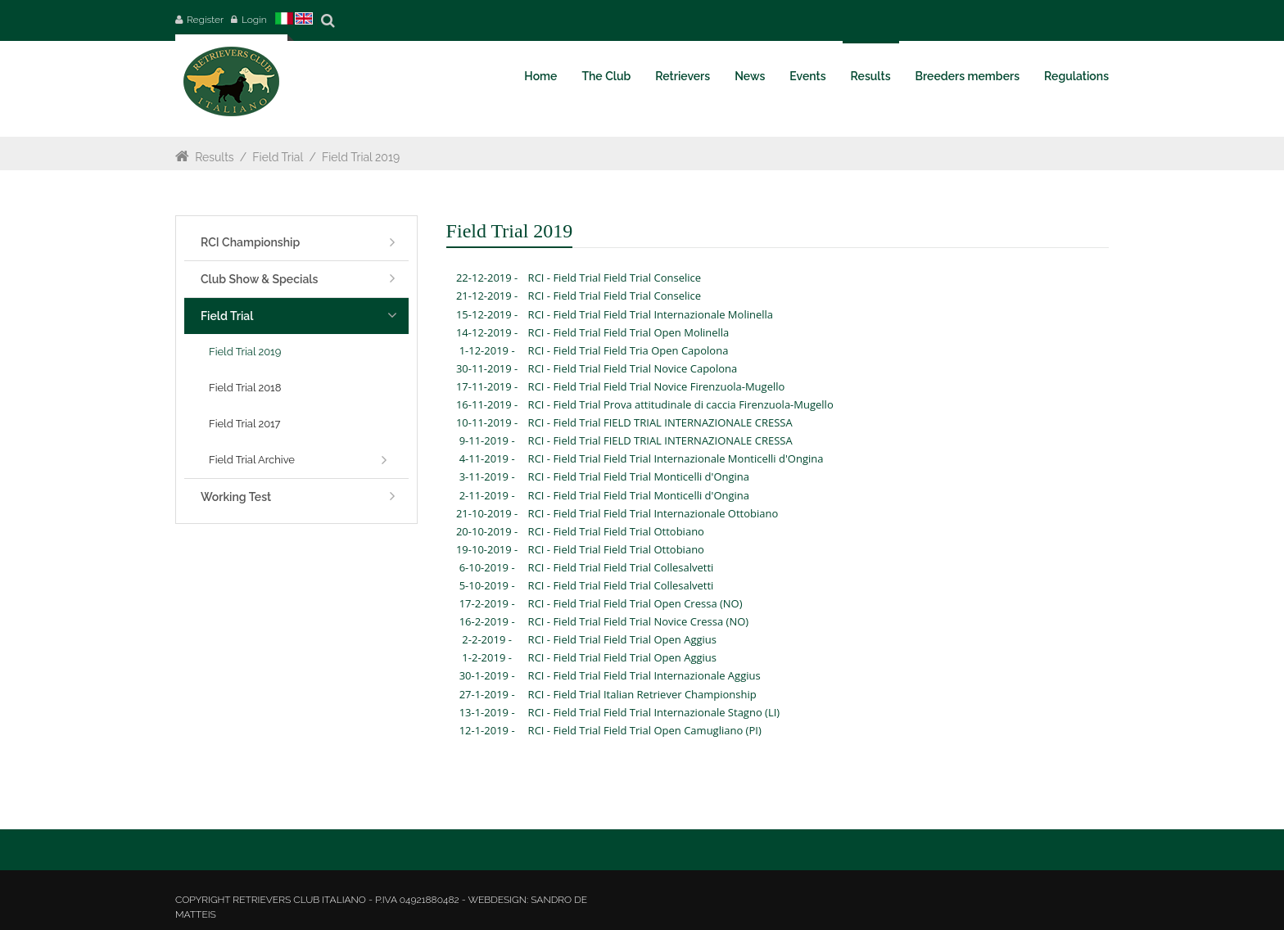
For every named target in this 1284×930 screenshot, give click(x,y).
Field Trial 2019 (361, 157)
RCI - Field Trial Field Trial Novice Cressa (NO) (638, 621)
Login (254, 19)
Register (205, 19)
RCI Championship (250, 242)
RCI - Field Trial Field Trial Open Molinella (629, 332)
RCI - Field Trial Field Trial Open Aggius (622, 639)
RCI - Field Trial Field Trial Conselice (614, 277)
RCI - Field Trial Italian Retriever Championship (642, 694)
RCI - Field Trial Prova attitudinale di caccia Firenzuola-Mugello (681, 404)
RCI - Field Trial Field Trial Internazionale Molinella (650, 314)
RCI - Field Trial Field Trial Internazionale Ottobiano (653, 513)
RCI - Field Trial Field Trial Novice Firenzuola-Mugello (656, 386)
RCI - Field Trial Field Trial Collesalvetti (621, 567)
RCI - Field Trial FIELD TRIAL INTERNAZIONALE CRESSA (660, 422)
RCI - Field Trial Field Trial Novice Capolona (633, 368)
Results (214, 157)
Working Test (236, 496)
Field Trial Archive (252, 460)
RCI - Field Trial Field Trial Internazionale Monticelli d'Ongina (676, 458)
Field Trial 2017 (245, 424)
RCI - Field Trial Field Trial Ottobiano (616, 531)
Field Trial (277, 157)
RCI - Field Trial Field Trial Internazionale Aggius (644, 675)
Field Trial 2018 (245, 387)
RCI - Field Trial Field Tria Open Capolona (628, 350)
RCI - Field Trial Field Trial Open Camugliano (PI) (645, 730)
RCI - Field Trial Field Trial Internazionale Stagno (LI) (654, 712)
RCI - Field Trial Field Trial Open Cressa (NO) (635, 603)
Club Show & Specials (259, 279)
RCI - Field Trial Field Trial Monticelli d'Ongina (638, 476)
